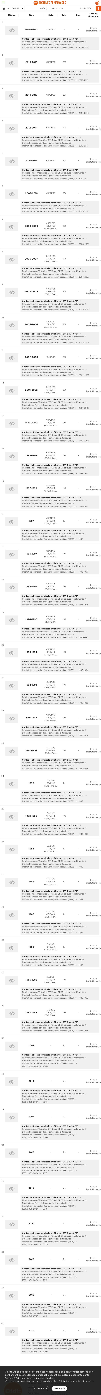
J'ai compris (59, 1388)
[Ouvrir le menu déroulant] (3, 3)
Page (42, 8)
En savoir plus (40, 1388)
